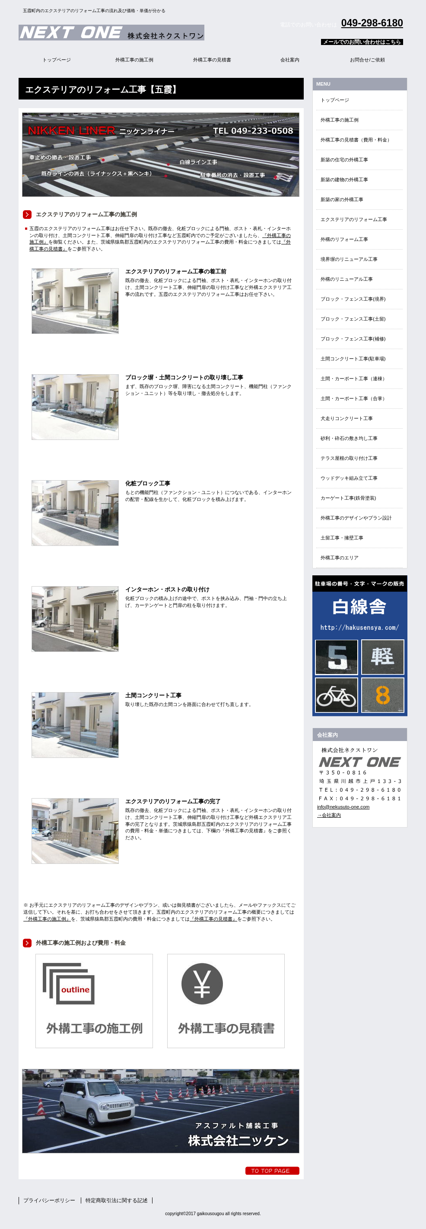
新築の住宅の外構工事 (344, 159)
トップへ (272, 1171)
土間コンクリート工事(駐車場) (353, 358)
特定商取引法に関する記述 (117, 1200)
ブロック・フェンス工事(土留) (353, 318)
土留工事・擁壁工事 (342, 537)
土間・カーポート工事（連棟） (354, 378)
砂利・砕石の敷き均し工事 (349, 438)
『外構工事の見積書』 (213, 918)
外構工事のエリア (340, 557)
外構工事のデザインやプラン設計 (356, 517)
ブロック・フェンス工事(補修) (353, 338)
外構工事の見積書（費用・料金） (356, 139)
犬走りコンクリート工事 (347, 418)
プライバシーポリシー (49, 1200)
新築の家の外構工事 (342, 199)
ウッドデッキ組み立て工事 (349, 478)
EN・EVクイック (359, 645)
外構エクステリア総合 (127, 32)
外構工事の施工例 (340, 119)
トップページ (335, 100)
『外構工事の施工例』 (47, 918)
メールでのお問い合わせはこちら (362, 42)
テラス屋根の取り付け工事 (349, 458)
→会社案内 (329, 815)
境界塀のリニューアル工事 (349, 259)
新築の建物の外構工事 (344, 179)
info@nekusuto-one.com (343, 806)
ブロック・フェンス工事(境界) (353, 299)
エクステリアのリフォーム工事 (354, 219)
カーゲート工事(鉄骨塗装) (348, 498)
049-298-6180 (372, 23)
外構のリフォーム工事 (344, 239)
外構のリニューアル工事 (347, 279)
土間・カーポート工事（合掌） (354, 398)
